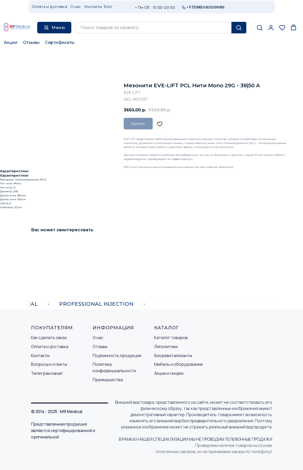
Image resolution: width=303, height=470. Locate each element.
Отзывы (31, 42)
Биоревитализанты (173, 355)
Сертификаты (60, 42)
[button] (260, 27)
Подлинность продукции (117, 355)
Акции (11, 42)
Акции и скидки (168, 373)
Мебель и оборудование (178, 364)
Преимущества (108, 379)
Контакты (40, 355)
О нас (98, 337)
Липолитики (166, 346)
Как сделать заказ (49, 337)
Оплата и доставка (49, 346)
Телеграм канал (47, 373)
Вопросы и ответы (49, 364)
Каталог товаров (171, 337)
